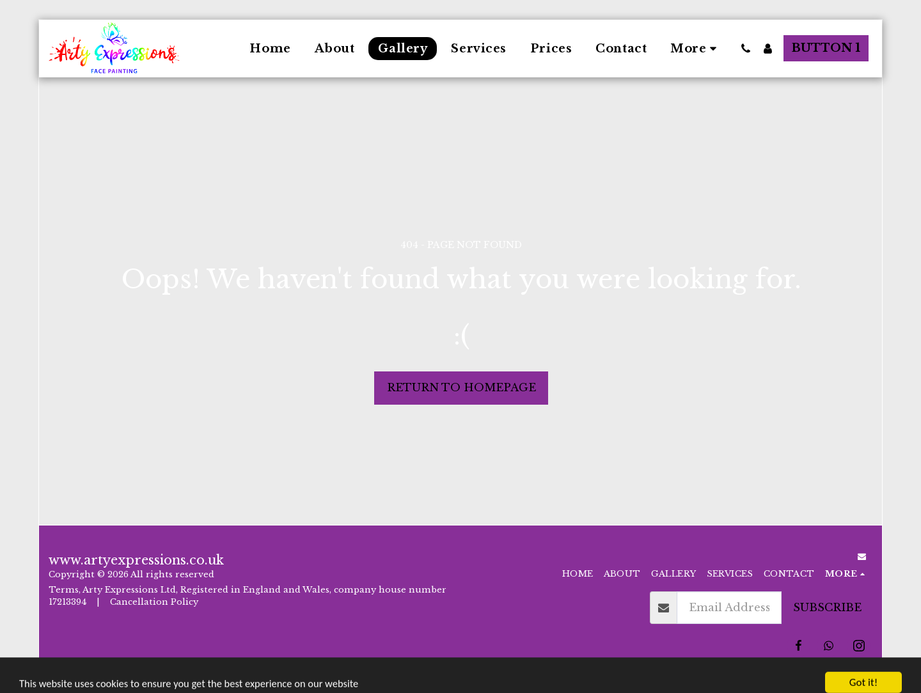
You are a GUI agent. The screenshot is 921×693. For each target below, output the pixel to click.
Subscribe (827, 607)
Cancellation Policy (155, 601)
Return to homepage (461, 387)
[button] (746, 48)
